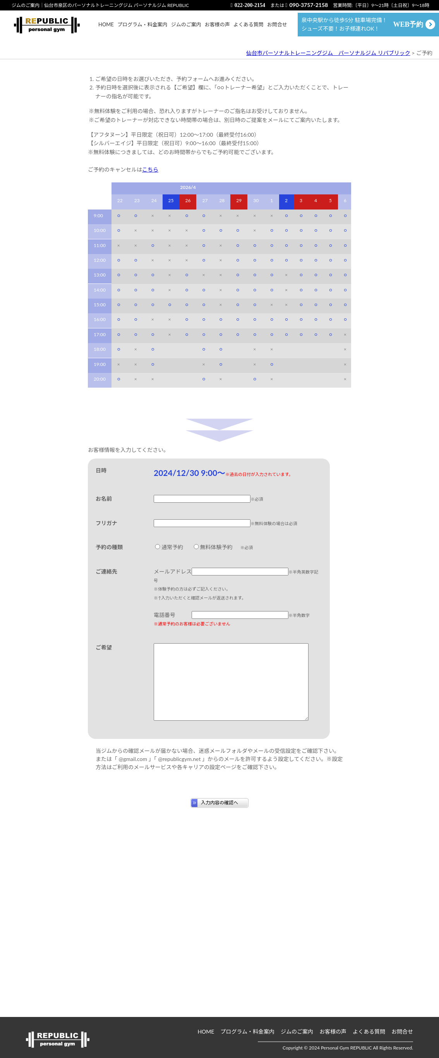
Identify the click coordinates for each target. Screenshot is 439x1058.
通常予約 (168, 698)
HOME (106, 28)
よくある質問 (248, 28)
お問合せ (277, 28)
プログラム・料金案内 (142, 28)
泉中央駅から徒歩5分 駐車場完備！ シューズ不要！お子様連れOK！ (363, 28)
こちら (150, 321)
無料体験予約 (212, 698)
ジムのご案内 (186, 28)
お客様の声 (217, 28)
